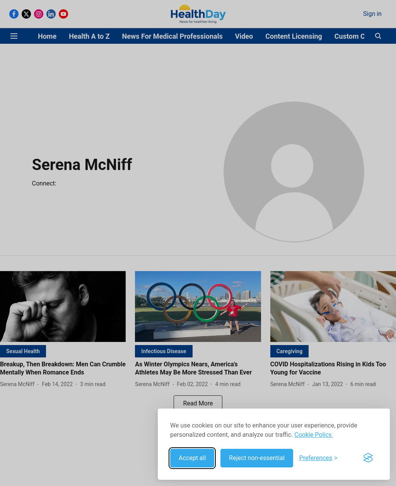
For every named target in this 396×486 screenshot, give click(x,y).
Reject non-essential (257, 458)
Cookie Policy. (313, 434)
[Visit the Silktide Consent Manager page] (368, 458)
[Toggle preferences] (318, 458)
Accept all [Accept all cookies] (192, 458)
